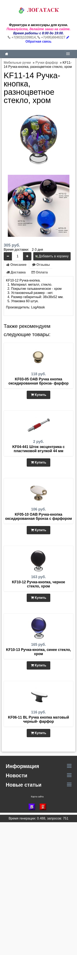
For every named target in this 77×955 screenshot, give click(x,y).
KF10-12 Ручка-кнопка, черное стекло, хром (38, 584)
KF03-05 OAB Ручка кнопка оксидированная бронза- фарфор (38, 381)
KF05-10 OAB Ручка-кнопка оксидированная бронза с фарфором (38, 516)
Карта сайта (37, 796)
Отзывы (41, 264)
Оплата (39, 272)
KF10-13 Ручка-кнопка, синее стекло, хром (38, 652)
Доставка (16, 272)
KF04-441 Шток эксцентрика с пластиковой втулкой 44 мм (38, 449)
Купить (38, 395)
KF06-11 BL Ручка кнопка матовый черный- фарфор (38, 719)
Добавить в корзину (52, 256)
